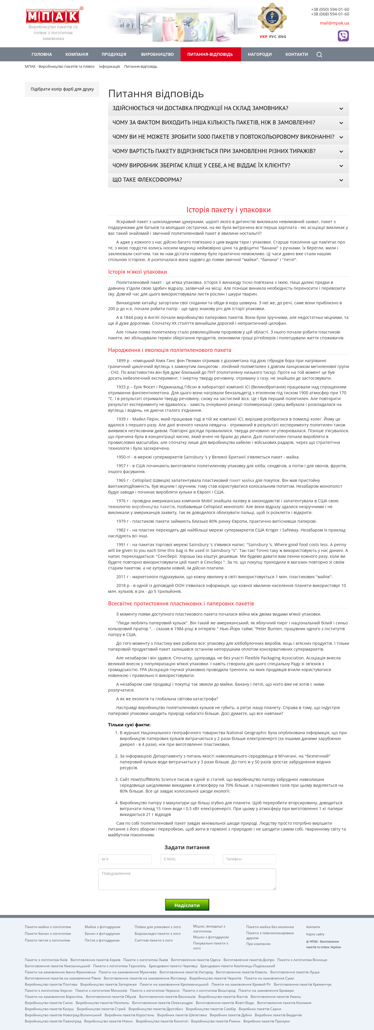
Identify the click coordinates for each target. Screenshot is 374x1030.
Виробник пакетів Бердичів (278, 1014)
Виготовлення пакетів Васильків (167, 996)
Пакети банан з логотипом (48, 933)
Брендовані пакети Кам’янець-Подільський (237, 965)
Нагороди (260, 54)
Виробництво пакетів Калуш (49, 1008)
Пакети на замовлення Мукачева (128, 972)
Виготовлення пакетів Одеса (196, 959)
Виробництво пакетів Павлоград (53, 1021)
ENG (282, 36)
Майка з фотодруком (102, 926)
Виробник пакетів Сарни (260, 1008)
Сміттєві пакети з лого (154, 940)
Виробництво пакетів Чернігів (215, 978)
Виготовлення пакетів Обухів (111, 996)
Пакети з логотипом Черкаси (155, 990)
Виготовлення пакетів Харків (95, 959)
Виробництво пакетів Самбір (211, 1008)
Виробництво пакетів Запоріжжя (108, 984)
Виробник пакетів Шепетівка (182, 1014)
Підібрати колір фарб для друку (62, 89)
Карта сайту (315, 934)
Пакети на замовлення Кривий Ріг (241, 984)
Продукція (114, 54)
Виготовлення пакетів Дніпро (249, 959)
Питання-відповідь (210, 54)
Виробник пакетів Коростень (129, 1014)
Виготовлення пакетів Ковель (241, 972)
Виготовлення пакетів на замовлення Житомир (145, 978)
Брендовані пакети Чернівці (173, 965)
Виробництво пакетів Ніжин (108, 1021)
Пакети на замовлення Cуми (269, 978)
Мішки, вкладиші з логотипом (209, 926)
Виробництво (157, 54)
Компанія (76, 54)
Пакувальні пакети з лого (210, 943)
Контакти (296, 54)
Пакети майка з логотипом (48, 926)
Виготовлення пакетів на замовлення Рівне (63, 978)
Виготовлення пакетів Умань (276, 996)
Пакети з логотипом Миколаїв (101, 990)
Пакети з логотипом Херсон (48, 990)
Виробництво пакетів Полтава (51, 984)
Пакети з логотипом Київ (46, 959)
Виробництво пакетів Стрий (101, 1008)
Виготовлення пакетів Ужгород (186, 972)
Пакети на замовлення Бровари (266, 990)
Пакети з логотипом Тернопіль (119, 965)
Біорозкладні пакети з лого (158, 933)
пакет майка (241, 480)
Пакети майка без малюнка (270, 926)
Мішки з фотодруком (211, 937)
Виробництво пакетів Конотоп (162, 1021)
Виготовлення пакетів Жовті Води (225, 1002)
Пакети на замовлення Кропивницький (174, 984)
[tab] (228, 109)
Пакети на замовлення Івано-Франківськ (60, 972)
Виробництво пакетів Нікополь (102, 1002)
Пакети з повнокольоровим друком (270, 932)
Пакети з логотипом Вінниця (302, 959)
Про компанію (258, 943)
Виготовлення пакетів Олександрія (162, 1002)
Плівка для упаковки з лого (158, 926)
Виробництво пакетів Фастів (223, 996)
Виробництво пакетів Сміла (49, 1002)
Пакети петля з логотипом (47, 940)
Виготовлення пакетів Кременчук (303, 984)
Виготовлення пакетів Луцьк (295, 972)
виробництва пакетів (153, 506)
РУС (272, 36)
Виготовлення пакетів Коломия (284, 1002)
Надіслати (187, 905)
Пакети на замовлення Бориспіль (54, 996)
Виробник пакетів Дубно (231, 1014)
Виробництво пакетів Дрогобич (156, 1008)
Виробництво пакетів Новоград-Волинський (63, 1014)
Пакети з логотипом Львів (145, 959)
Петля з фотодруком (102, 940)
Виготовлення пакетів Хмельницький (57, 965)
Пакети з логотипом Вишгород (209, 990)
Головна (42, 54)
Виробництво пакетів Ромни (215, 1021)
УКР (263, 36)
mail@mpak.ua (334, 23)
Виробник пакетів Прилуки (266, 1021)
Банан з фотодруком (102, 933)
